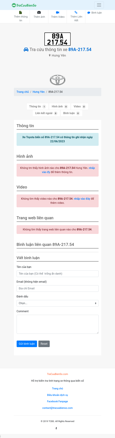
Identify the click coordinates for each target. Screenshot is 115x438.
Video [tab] (80, 106)
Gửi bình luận (27, 343)
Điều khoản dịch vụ (57, 395)
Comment (23, 311)
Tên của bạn (24, 267)
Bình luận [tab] (71, 113)
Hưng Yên (39, 91)
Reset (44, 343)
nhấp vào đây (82, 198)
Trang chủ (23, 91)
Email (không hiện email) (32, 281)
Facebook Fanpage (57, 401)
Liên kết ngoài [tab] (46, 113)
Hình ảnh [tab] (60, 106)
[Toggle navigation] (99, 5)
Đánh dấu (22, 296)
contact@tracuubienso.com (57, 408)
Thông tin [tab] (37, 106)
